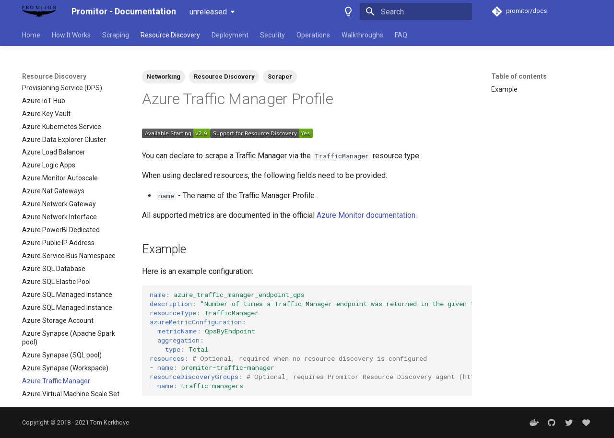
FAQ (401, 35)
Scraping (115, 35)
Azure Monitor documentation (366, 215)
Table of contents (519, 76)
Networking (163, 76)
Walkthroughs (362, 35)
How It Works (71, 35)
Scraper (280, 76)
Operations (313, 35)
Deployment (230, 35)
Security (272, 35)
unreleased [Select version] (208, 11)
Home (31, 35)
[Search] (416, 11)
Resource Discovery (170, 35)
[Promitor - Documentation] (39, 11)
